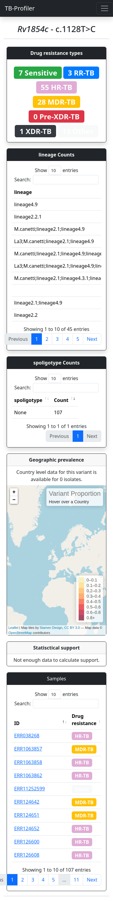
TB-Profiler (20, 8)
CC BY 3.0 (72, 627)
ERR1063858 (28, 762)
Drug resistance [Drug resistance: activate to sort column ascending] (84, 720)
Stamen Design (51, 627)
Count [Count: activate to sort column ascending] (61, 400)
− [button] (14, 500)
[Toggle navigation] (104, 8)
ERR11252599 (29, 788)
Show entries (56, 170)
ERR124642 (26, 801)
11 (76, 879)
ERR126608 (26, 855)
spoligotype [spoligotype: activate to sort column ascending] (28, 400)
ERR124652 (26, 828)
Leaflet (13, 627)
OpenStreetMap (20, 633)
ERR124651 (26, 815)
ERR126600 (26, 841)
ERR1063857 (28, 748)
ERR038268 (26, 735)
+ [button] (14, 492)
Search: (56, 179)
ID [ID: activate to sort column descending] (17, 723)
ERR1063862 (28, 775)
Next (92, 339)
